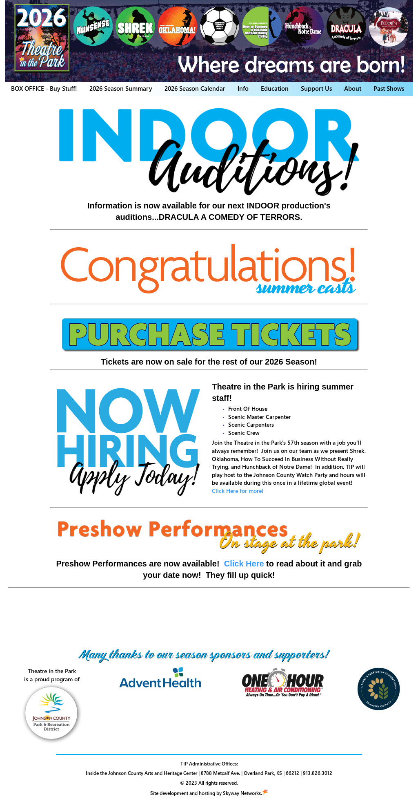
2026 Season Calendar (195, 88)
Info (243, 88)
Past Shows (389, 88)
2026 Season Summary (120, 88)
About (352, 88)
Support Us (316, 88)
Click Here (244, 563)
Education (275, 88)
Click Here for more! (237, 491)
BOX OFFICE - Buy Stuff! (44, 88)
